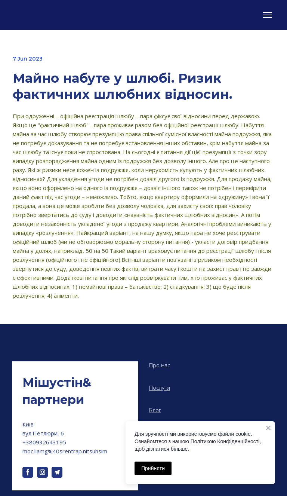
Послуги (159, 387)
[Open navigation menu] (267, 14)
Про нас (159, 365)
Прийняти (153, 468)
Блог (155, 410)
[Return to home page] (74, 391)
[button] (27, 472)
